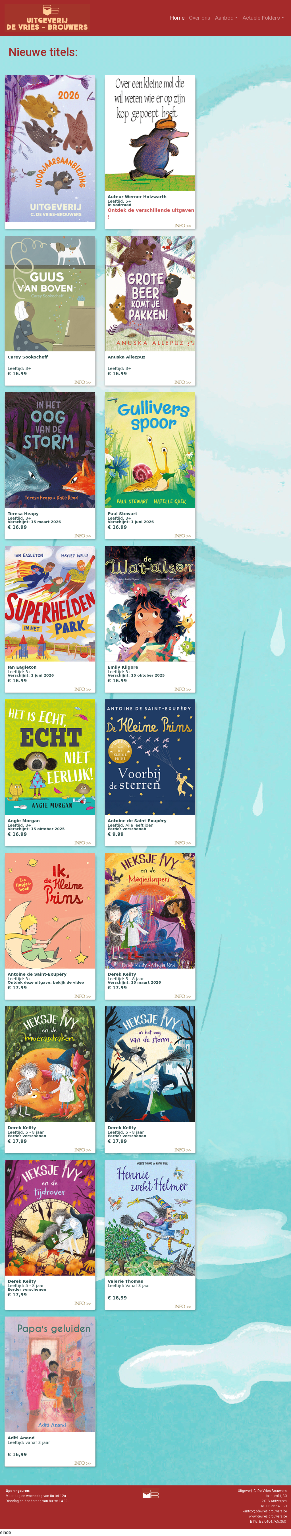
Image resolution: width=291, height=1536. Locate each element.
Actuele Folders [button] (261, 17)
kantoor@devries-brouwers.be (265, 1511)
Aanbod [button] (224, 17)
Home (178, 17)
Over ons (201, 17)
